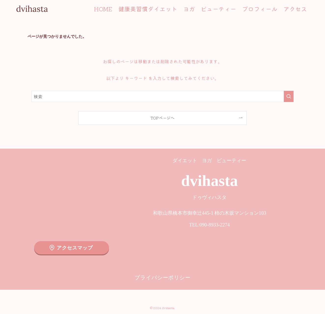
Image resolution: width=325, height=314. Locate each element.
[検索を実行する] (289, 96)
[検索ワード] (162, 96)
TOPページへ (162, 118)
